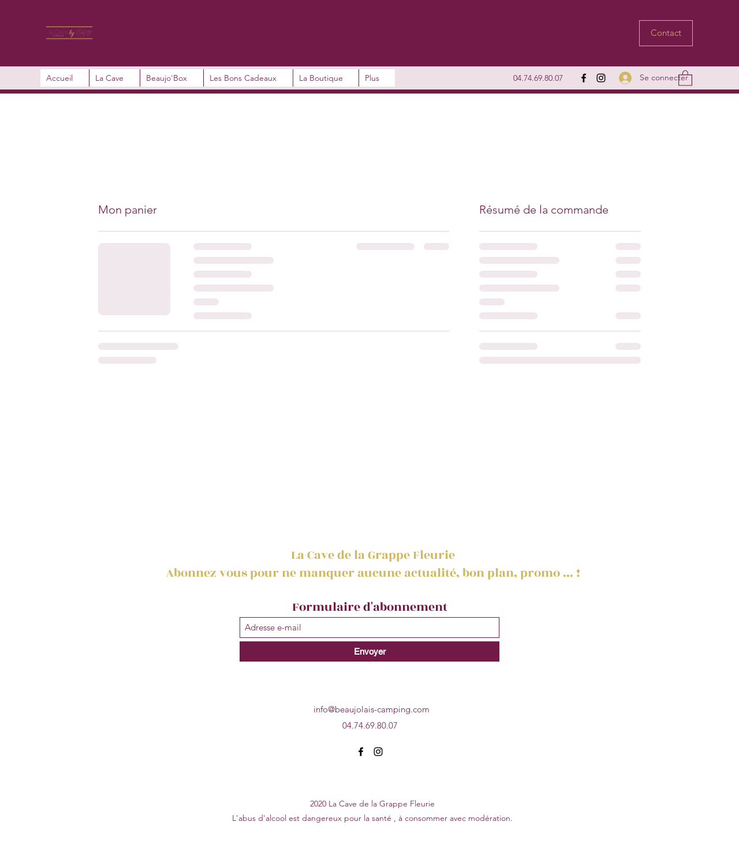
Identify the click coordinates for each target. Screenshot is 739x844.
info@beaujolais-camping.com (371, 709)
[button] (685, 77)
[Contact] (666, 33)
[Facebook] (583, 78)
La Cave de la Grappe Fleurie (374, 555)
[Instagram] (601, 78)
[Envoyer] (369, 651)
